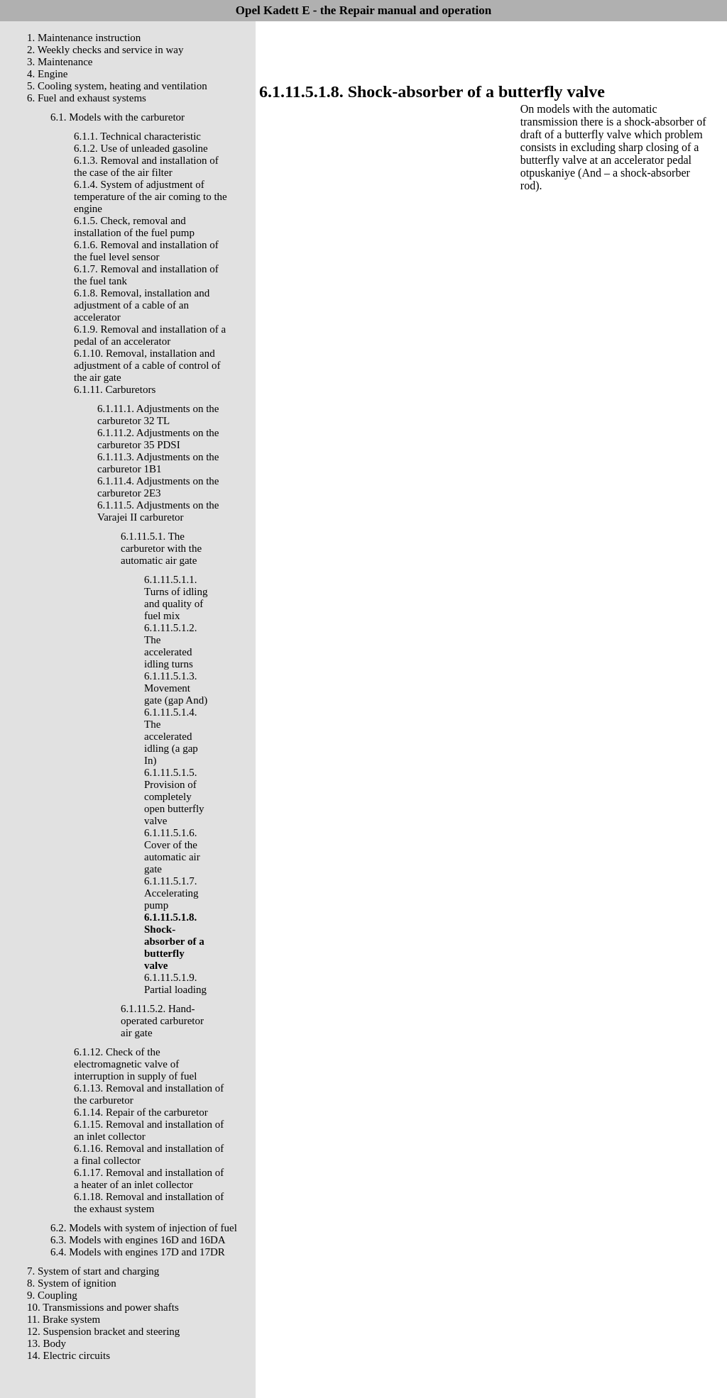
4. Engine (47, 73)
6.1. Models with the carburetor (117, 117)
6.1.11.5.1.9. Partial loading (175, 983)
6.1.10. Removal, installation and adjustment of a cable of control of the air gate (147, 365)
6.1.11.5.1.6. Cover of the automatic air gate (172, 851)
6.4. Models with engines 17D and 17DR (137, 1252)
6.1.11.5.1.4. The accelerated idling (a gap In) (171, 736)
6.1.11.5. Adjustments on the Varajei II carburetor (158, 511)
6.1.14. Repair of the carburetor (141, 1112)
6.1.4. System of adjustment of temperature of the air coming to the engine (150, 196)
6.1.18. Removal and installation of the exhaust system (149, 1202)
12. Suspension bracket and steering (103, 1331)
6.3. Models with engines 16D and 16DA (138, 1240)
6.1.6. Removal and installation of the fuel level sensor (146, 250)
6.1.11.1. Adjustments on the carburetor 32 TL (158, 414)
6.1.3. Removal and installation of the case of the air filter (146, 166)
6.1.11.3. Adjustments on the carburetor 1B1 (158, 463)
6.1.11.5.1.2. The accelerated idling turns (170, 646)
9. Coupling (52, 1295)
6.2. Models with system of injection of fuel (143, 1227)
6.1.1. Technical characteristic (137, 136)
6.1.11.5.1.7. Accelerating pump (171, 893)
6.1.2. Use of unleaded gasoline (141, 148)
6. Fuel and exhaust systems (86, 98)
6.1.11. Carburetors (114, 389)
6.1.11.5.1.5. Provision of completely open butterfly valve (174, 796)
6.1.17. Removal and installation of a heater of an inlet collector (149, 1178)
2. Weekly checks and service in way (105, 49)
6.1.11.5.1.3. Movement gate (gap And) (175, 688)
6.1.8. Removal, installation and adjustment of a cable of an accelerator (141, 305)
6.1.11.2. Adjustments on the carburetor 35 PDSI (158, 438)
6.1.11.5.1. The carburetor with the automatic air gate (161, 548)
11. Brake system (63, 1319)
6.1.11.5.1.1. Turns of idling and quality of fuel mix (175, 597)
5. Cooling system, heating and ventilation (117, 85)
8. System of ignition (71, 1283)
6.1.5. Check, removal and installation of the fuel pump (134, 226)
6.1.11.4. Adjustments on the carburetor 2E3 (158, 487)
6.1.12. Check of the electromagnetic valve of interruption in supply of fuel (135, 1064)
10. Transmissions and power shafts (103, 1307)
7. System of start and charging (93, 1271)
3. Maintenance (59, 61)
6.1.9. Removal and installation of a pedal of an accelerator (150, 335)
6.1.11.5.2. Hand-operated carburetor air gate (162, 1020)
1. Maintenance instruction (84, 37)
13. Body (46, 1343)
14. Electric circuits (68, 1355)
